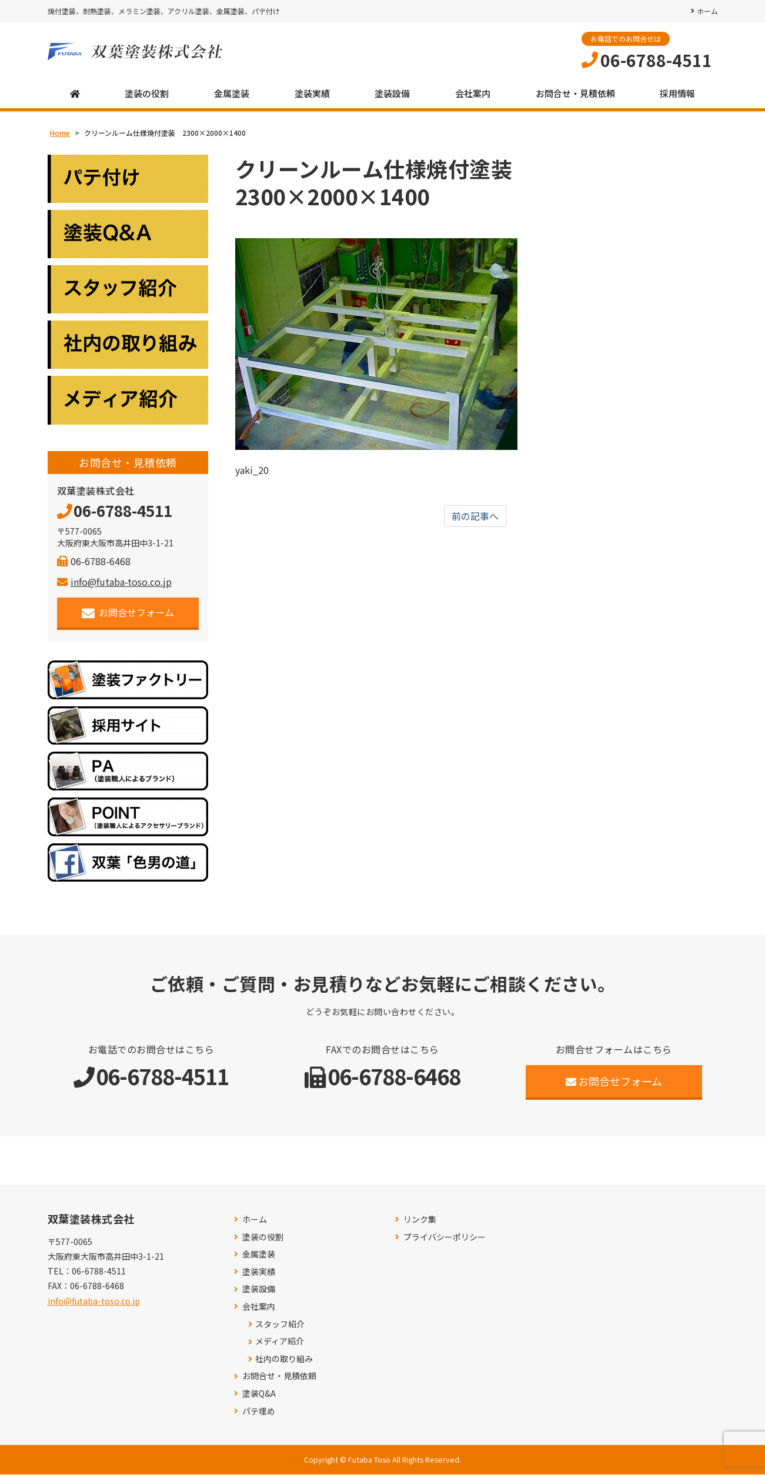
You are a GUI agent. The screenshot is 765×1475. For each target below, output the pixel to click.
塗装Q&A (259, 1394)
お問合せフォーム (128, 613)
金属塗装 (231, 94)
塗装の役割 (147, 94)
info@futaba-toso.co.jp (114, 582)
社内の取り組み (284, 1359)
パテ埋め (258, 1411)
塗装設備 (392, 94)
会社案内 (472, 94)
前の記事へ (475, 516)
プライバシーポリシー (444, 1237)
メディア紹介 (279, 1341)
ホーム (707, 11)
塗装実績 (312, 94)
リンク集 (419, 1220)
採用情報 (677, 94)
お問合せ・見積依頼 (575, 94)
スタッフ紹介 (280, 1324)
